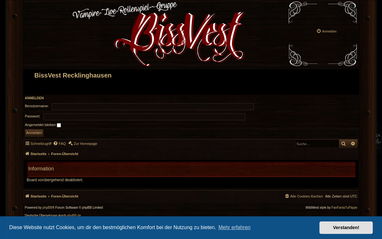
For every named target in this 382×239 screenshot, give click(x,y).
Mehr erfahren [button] (234, 227)
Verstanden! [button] (346, 227)
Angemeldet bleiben (43, 125)
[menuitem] (326, 31)
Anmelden (34, 98)
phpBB (47, 207)
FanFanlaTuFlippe (344, 207)
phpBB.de (74, 215)
